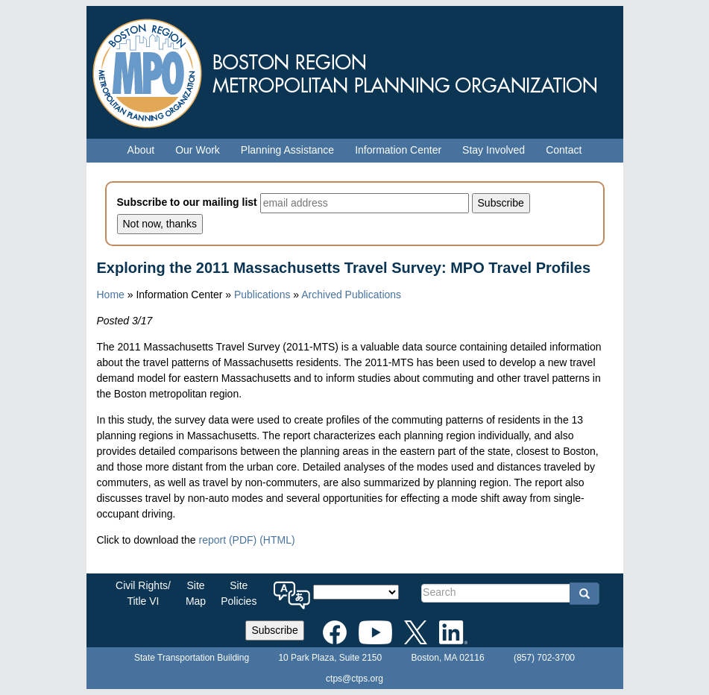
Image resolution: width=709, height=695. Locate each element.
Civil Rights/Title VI (143, 593)
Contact (564, 150)
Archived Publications (351, 295)
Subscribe (274, 630)
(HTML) (276, 540)
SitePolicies (238, 593)
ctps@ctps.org (354, 678)
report (227, 540)
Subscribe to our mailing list (187, 202)
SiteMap (196, 593)
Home (111, 295)
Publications (262, 295)
